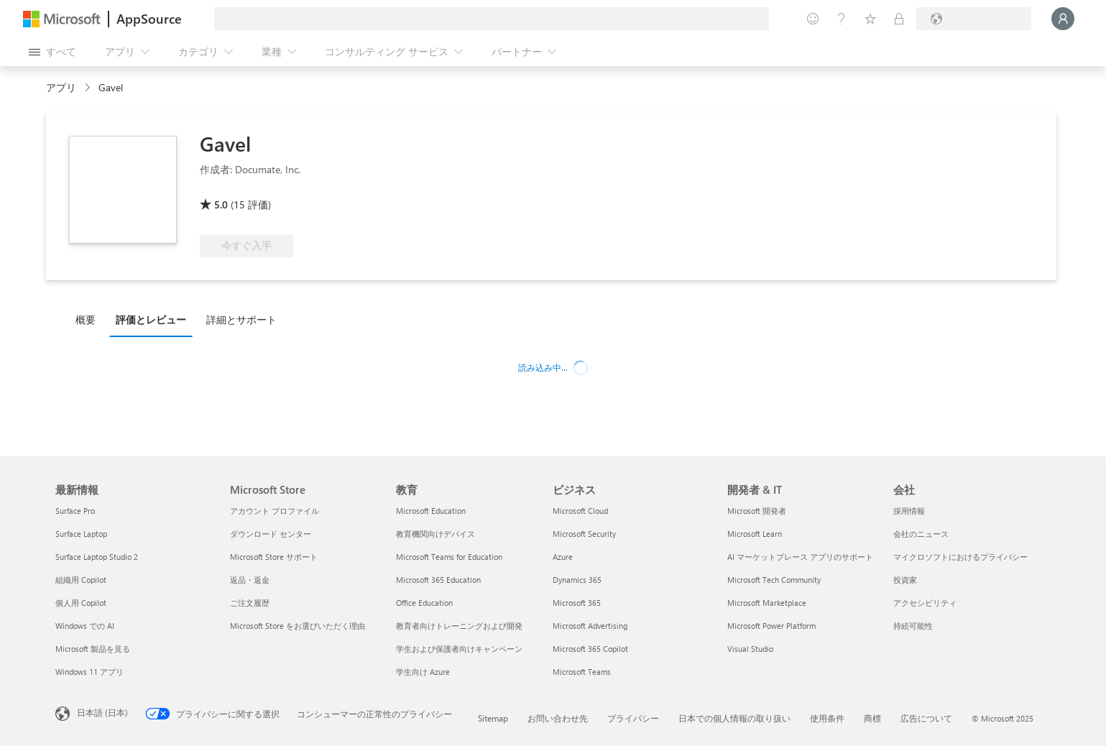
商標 (872, 718)
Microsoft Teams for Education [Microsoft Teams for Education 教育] (449, 556)
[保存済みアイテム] (870, 18)
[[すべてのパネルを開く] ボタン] (52, 51)
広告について (926, 718)
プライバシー (633, 718)
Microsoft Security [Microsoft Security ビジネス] (584, 533)
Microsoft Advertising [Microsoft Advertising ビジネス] (590, 625)
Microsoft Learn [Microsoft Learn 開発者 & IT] (754, 533)
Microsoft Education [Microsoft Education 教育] (431, 510)
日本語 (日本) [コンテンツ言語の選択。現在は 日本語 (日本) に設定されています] (102, 712)
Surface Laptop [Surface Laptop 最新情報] (81, 533)
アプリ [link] (61, 87)
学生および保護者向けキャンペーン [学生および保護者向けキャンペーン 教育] (459, 648)
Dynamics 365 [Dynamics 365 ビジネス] (577, 579)
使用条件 (827, 718)
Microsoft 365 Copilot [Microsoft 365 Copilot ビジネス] (590, 648)
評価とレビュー (151, 319)
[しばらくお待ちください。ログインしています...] (1063, 18)
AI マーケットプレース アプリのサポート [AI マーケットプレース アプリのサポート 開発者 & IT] (800, 556)
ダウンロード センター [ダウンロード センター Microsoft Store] (270, 533)
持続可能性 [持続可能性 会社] (913, 625)
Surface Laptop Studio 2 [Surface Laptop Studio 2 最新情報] (96, 556)
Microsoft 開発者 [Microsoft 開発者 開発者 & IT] (756, 510)
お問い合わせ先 (557, 718)
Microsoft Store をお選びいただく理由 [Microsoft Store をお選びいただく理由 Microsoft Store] (297, 625)
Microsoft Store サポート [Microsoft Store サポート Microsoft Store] (274, 556)
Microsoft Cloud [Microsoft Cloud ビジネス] (580, 510)
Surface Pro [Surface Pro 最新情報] (75, 510)
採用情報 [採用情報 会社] (909, 510)
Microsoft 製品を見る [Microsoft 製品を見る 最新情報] (92, 648)
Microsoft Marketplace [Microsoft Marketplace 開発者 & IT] (766, 602)
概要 (85, 319)
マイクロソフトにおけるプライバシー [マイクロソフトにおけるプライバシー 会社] (960, 556)
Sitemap (493, 718)
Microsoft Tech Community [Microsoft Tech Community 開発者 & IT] (774, 579)
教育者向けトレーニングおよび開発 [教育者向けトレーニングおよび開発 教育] (459, 625)
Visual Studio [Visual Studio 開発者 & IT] (750, 648)
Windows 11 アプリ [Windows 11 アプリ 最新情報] (89, 671)
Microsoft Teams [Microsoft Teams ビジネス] (582, 671)
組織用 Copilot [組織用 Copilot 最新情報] (80, 579)
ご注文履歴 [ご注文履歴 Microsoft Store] (249, 602)
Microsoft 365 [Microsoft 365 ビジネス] (577, 602)
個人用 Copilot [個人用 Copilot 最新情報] (80, 602)
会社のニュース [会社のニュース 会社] (921, 533)
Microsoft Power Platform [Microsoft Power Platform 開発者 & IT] (771, 625)
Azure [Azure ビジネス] (563, 556)
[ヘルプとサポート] (841, 18)
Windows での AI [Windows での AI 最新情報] (84, 625)
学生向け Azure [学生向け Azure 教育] (423, 671)
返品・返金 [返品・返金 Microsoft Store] (249, 579)
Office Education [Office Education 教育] (424, 602)
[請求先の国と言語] (973, 18)
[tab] (89, 319)
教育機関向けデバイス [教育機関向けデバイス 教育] (435, 533)
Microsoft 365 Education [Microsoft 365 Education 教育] (438, 579)
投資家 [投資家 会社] (905, 579)
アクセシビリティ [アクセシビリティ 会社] (925, 602)
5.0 (221, 204)
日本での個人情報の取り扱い (734, 718)
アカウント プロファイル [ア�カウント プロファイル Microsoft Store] (274, 510)
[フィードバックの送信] (812, 18)
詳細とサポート (241, 319)
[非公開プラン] (899, 18)
